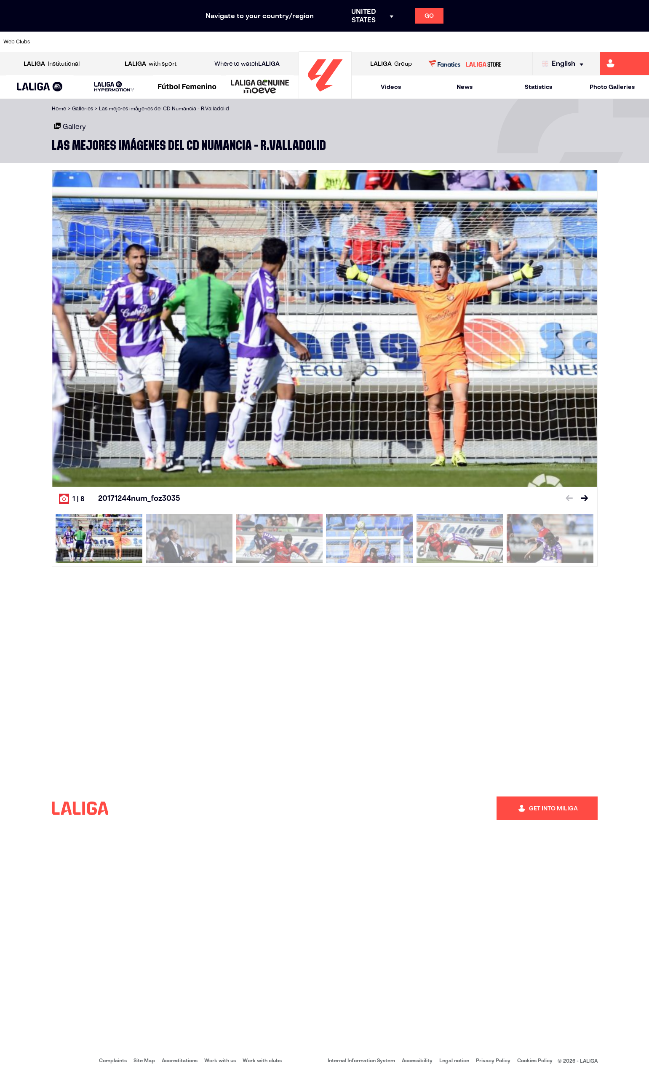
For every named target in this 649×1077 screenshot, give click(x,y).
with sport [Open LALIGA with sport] (150, 63)
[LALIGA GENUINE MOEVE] (260, 87)
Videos (391, 86)
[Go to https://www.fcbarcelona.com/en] (208, 41)
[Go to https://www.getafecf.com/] (239, 41)
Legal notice (454, 1060)
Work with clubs (262, 1060)
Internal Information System (361, 1060)
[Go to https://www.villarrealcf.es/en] (639, 41)
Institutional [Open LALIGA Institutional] (52, 63)
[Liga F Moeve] (187, 87)
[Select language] (564, 63)
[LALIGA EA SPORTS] (39, 87)
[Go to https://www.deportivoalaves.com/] (146, 41)
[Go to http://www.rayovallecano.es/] (331, 41)
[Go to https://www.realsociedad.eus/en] (547, 41)
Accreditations (180, 1060)
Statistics (538, 86)
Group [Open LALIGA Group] (391, 63)
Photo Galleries (612, 86)
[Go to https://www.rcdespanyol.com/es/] (393, 41)
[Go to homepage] (325, 95)
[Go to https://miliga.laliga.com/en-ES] (624, 63)
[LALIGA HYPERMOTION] (114, 87)
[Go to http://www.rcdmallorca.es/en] (423, 41)
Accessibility (417, 1060)
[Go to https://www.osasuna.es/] (116, 41)
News (465, 86)
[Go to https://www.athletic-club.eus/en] (54, 41)
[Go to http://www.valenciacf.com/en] (608, 41)
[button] (39, 87)
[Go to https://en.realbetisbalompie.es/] (454, 41)
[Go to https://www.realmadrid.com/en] (485, 41)
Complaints (113, 1060)
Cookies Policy (535, 1060)
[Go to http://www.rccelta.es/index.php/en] (362, 41)
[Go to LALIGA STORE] (465, 63)
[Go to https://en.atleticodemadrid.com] (85, 41)
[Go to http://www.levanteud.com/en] (300, 41)
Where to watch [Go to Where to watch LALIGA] (247, 63)
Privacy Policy (493, 1060)
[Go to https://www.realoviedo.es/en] (516, 41)
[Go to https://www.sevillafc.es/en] (578, 41)
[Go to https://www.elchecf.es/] (177, 41)
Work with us (220, 1060)
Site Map (144, 1060)
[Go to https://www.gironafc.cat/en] (270, 41)
